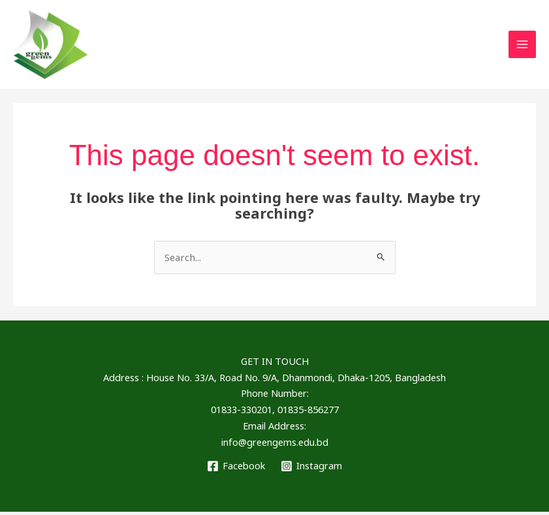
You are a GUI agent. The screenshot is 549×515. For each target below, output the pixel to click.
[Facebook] (236, 469)
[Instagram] (311, 469)
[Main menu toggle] (522, 46)
